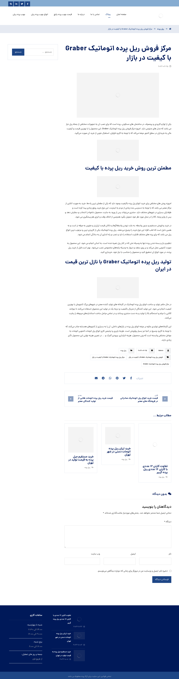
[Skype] (10, 3)
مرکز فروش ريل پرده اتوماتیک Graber (156, 364)
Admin (160, 350)
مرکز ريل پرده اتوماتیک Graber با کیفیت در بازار (108, 357)
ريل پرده (123, 350)
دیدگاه (167, 522)
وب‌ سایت (95, 554)
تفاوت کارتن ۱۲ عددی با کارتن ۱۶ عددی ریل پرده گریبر (62, 619)
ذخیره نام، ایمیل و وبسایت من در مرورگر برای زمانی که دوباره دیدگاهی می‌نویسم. (132, 571)
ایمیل (133, 554)
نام (170, 554)
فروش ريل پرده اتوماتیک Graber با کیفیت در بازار (146, 357)
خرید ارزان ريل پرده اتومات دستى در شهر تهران (63, 637)
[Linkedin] (16, 3)
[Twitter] (21, 3)
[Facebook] (27, 3)
